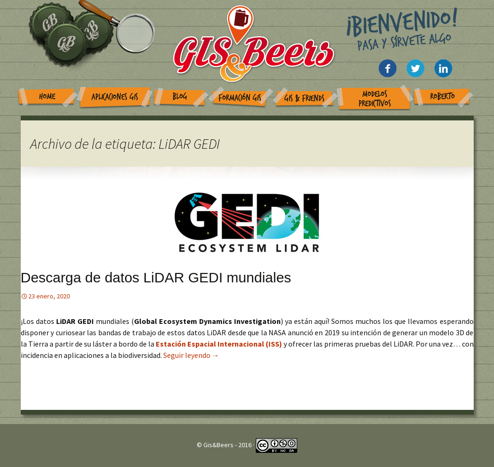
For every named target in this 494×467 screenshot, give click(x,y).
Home (47, 97)
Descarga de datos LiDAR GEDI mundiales (156, 277)
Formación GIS (239, 98)
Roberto (442, 97)
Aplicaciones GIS (115, 97)
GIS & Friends (305, 98)
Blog (180, 97)
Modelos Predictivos (375, 99)
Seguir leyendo (191, 355)
